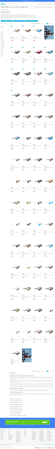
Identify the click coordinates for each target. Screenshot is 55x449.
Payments (2, 437)
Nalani (17, 390)
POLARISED (22, 7)
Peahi (28, 14)
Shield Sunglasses (41, 438)
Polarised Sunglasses (18, 440)
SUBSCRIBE (44, 422)
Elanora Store (10, 438)
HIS (11, 7)
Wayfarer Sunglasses (41, 439)
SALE (19, 7)
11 (50, 23)
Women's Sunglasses (18, 438)
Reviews (1, 439)
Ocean (50, 389)
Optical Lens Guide (49, 440)
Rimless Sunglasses (41, 436)
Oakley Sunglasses (33, 436)
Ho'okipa (35, 14)
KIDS (16, 7)
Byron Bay (31, 14)
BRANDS (2, 7)
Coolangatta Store (10, 437)
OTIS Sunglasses (33, 437)
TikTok (24, 436)
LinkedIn (25, 435)
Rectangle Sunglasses (41, 435)
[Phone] (32, 422)
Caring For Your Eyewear (49, 436)
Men (2, 27)
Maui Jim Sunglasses (34, 435)
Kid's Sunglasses (18, 439)
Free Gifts (17, 435)
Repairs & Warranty (3, 435)
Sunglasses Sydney (18, 441)
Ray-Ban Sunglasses (34, 438)
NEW (10, 7)
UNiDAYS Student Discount (19, 436)
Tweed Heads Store (10, 439)
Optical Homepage (49, 437)
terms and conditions (31, 425)
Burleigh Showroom (10, 436)
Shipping (2, 436)
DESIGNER (6, 7)
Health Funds (48, 438)
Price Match (2, 438)
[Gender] (38, 422)
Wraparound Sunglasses (41, 440)
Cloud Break (13, 390)
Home (1, 9)
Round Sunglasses (41, 437)
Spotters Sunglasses (34, 439)
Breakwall (14, 394)
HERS (14, 7)
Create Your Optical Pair (49, 439)
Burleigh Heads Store (11, 435)
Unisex (2, 30)
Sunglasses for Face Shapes (50, 435)
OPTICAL (26, 7)
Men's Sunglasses (18, 437)
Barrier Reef (51, 393)
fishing (31, 381)
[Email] (24, 422)
